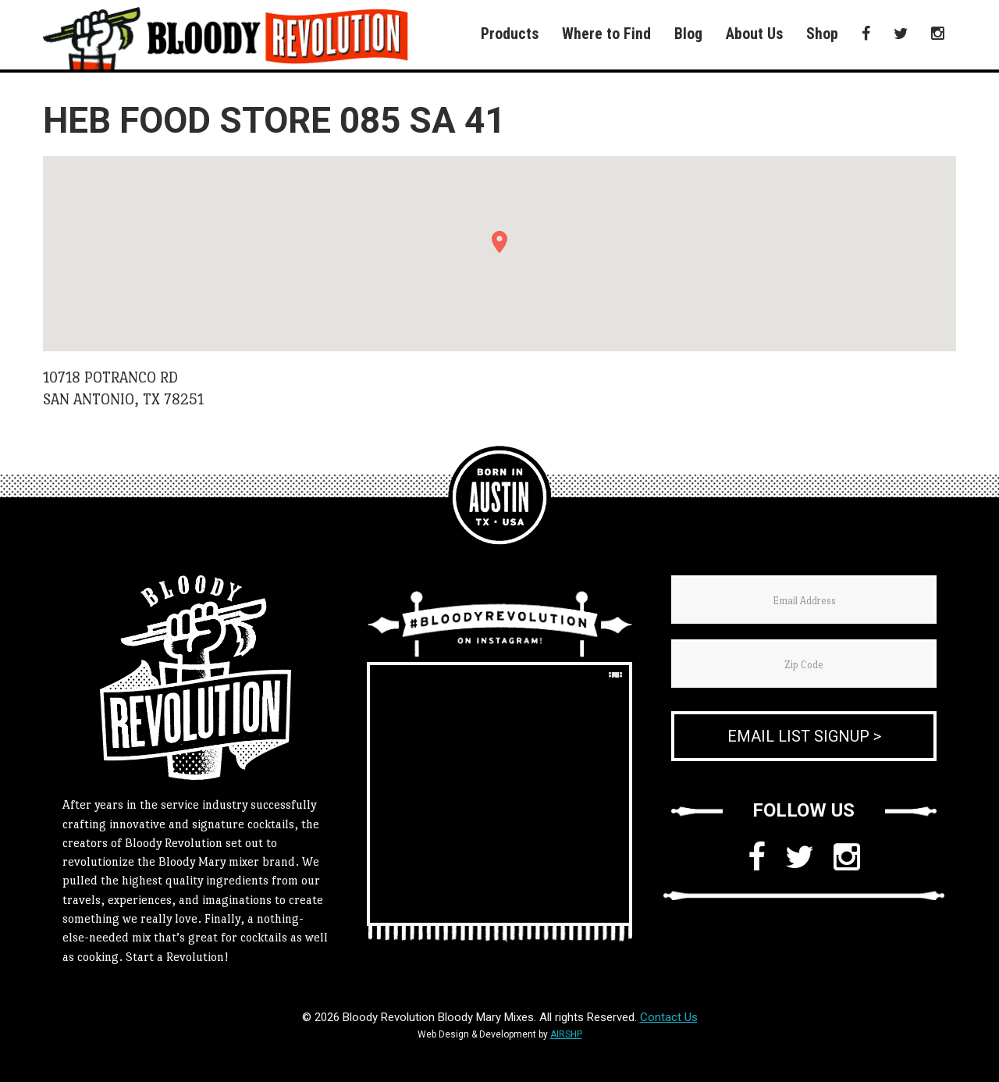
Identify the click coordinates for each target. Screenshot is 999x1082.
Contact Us (669, 1017)
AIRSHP (566, 1034)
